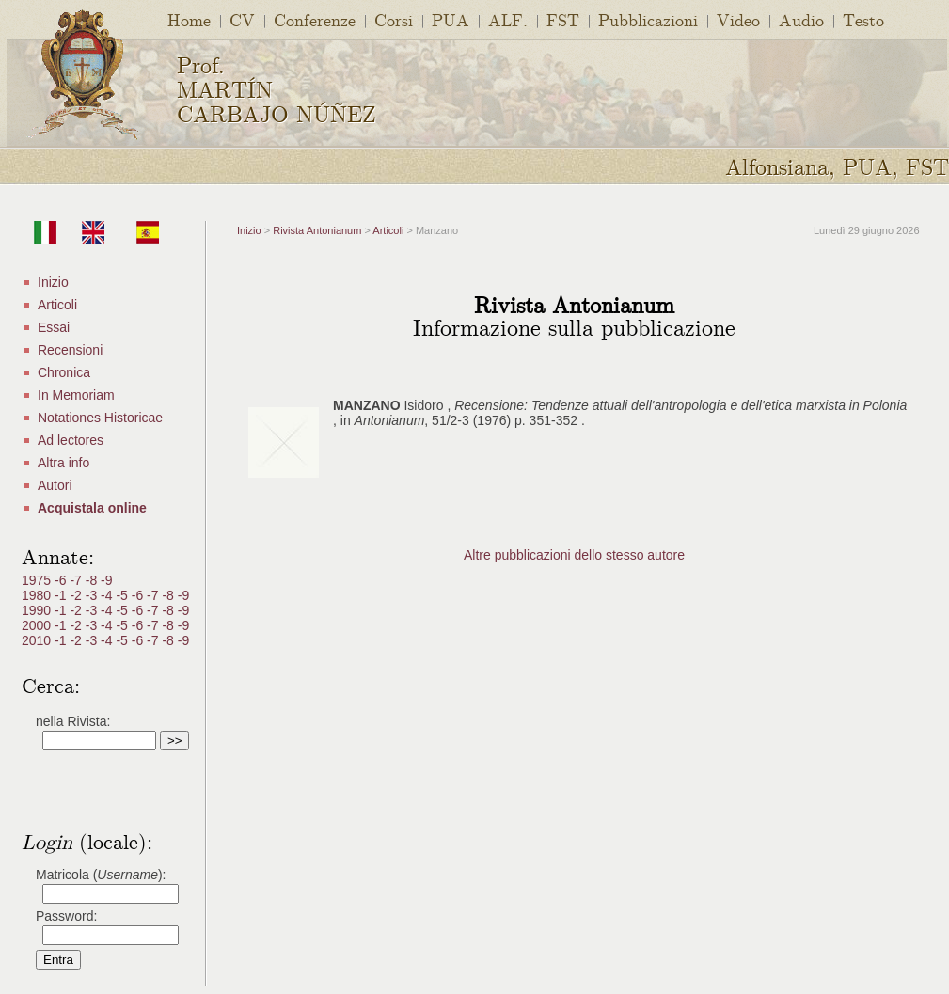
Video (738, 19)
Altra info (63, 462)
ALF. (508, 19)
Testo (863, 19)
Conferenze (315, 19)
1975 (38, 580)
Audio (801, 19)
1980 (38, 595)
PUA (450, 19)
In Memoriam (76, 394)
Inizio (53, 282)
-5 (123, 595)
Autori (55, 485)
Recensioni (70, 349)
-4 (108, 595)
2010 (38, 640)
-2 (77, 595)
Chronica (64, 372)
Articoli (57, 304)
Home (189, 19)
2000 (38, 625)
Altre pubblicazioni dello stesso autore (574, 554)
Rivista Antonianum (317, 230)
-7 (77, 580)
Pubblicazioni (648, 19)
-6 (62, 580)
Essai (54, 327)
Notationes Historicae (100, 417)
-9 (106, 580)
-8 (93, 580)
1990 (38, 610)
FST (562, 19)
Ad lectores (70, 440)
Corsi (393, 19)
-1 (62, 595)
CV (242, 19)
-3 (93, 595)
